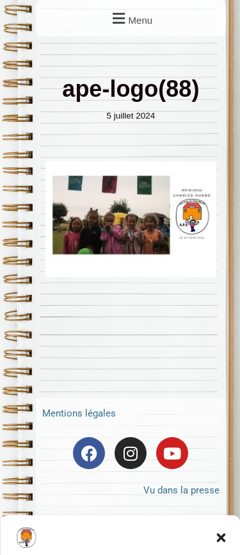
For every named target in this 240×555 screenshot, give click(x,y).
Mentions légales (79, 413)
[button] (130, 18)
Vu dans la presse (181, 490)
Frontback (160, 522)
